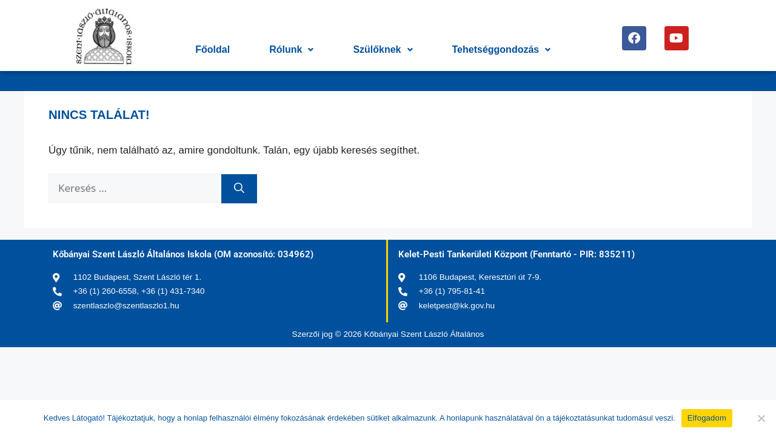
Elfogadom (706, 417)
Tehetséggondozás (501, 49)
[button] (291, 50)
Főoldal (212, 49)
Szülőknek (382, 49)
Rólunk (291, 49)
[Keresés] (239, 188)
